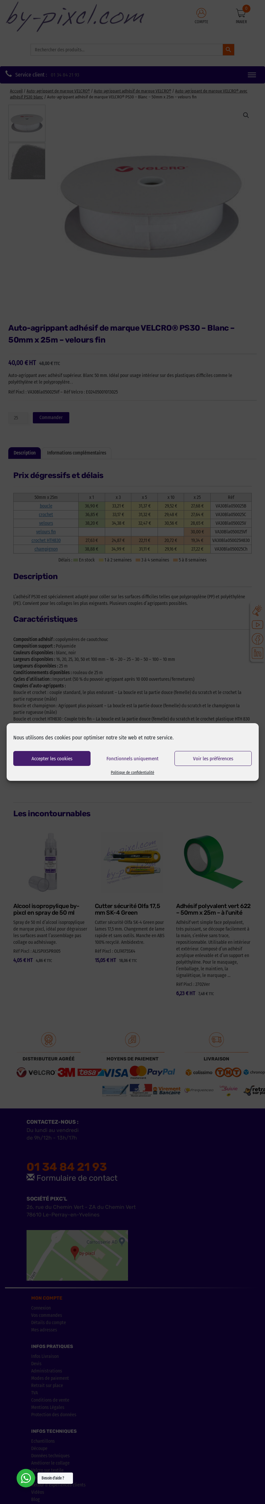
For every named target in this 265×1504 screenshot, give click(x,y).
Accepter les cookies (52, 759)
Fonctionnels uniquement (132, 759)
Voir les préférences (213, 759)
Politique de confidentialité (132, 772)
